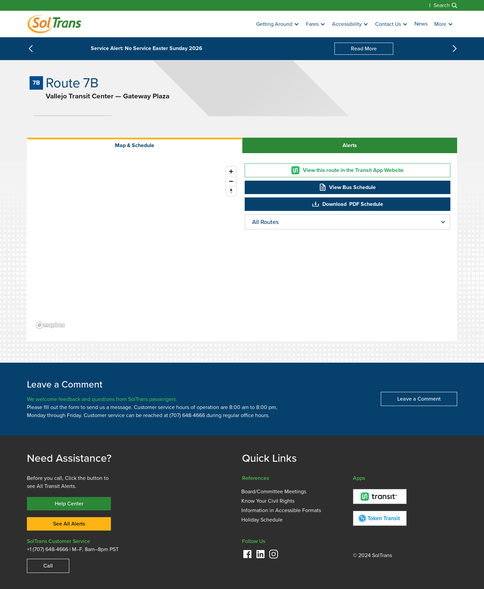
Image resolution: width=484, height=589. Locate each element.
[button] (277, 24)
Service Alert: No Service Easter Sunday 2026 (146, 49)
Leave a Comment (419, 399)
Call (48, 566)
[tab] (134, 145)
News (421, 23)
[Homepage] (54, 24)
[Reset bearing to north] (231, 191)
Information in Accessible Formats (281, 510)
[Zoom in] (231, 171)
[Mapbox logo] (50, 325)
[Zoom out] (231, 181)
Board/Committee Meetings (273, 491)
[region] (136, 247)
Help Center (69, 503)
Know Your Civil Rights (267, 501)
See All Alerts (69, 524)
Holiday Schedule (262, 519)
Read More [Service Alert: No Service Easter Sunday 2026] (364, 48)
